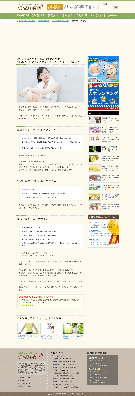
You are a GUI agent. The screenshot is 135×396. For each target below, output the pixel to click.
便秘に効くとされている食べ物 (64, 364)
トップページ (58, 356)
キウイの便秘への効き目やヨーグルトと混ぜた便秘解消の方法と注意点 (110, 158)
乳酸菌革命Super (96, 231)
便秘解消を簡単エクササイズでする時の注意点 (50, 337)
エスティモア (95, 240)
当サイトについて (25, 377)
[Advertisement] (67, 39)
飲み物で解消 (67, 15)
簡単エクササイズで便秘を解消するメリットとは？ (73, 337)
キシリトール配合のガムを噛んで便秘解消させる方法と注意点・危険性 (110, 130)
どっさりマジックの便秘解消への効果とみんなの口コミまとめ (110, 197)
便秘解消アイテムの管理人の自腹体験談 (66, 387)
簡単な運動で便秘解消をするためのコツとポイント (27, 337)
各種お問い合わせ (25, 386)
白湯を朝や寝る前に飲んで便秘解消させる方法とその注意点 (110, 120)
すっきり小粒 (94, 369)
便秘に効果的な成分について (63, 370)
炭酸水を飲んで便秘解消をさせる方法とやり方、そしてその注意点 (110, 149)
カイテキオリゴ (96, 222)
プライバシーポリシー (27, 383)
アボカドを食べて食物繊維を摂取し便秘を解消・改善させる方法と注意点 (110, 168)
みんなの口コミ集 (112, 15)
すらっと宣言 (94, 375)
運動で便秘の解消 (43, 21)
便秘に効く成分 (82, 15)
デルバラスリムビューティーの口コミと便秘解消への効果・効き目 (110, 139)
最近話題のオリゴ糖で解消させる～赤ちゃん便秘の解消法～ (110, 178)
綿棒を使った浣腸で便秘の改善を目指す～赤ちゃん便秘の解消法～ (110, 206)
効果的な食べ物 (52, 15)
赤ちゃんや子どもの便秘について (64, 378)
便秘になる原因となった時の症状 (64, 361)
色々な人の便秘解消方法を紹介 (64, 376)
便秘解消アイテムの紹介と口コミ (64, 384)
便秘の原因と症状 (38, 15)
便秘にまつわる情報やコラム (63, 381)
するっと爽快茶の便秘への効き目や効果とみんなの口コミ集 (110, 187)
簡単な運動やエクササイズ (60, 21)
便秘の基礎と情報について (62, 359)
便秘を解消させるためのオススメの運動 (66, 373)
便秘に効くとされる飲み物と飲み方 (65, 367)
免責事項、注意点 (25, 380)
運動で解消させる (97, 15)
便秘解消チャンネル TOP (27, 21)
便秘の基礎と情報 (23, 15)
